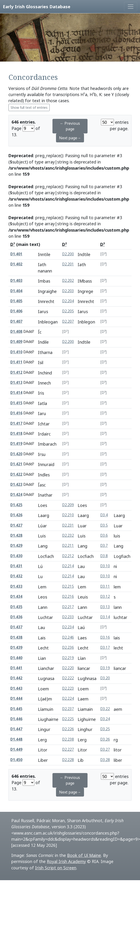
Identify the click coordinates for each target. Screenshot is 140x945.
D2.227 (68, 749)
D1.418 (16, 433)
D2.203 (68, 290)
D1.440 (16, 657)
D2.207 (68, 321)
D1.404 (16, 290)
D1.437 (16, 627)
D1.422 (16, 474)
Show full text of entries (29, 107)
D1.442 (16, 678)
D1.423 (16, 484)
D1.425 (16, 504)
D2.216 (68, 596)
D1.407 (16, 321)
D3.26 (105, 739)
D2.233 (68, 616)
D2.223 (68, 688)
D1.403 (16, 280)
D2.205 (68, 311)
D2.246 (68, 637)
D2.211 (68, 545)
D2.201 (68, 264)
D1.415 (16, 403)
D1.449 (16, 749)
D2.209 (68, 504)
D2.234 (68, 627)
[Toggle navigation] (130, 6)
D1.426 (16, 515)
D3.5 (104, 525)
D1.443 (16, 688)
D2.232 (68, 535)
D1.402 (16, 264)
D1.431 (16, 566)
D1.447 (16, 729)
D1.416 (16, 413)
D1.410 (16, 352)
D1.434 (16, 596)
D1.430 (16, 555)
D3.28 (105, 759)
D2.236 (68, 647)
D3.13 (105, 606)
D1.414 (16, 392)
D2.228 (68, 759)
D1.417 (16, 423)
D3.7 (104, 545)
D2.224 (68, 698)
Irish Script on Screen (55, 868)
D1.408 (16, 331)
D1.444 (16, 698)
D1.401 (16, 254)
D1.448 (16, 739)
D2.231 (68, 525)
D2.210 (68, 515)
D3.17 (105, 647)
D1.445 (16, 708)
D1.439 (16, 647)
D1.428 (16, 535)
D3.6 (104, 535)
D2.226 (68, 729)
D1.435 (16, 606)
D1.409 (16, 341)
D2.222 (68, 678)
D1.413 (16, 382)
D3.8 (104, 555)
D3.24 (105, 718)
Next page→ (70, 137)
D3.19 (105, 667)
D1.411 (16, 362)
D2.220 (68, 667)
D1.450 (16, 759)
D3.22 (105, 708)
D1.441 (16, 667)
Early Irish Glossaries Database (36, 6)
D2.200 (68, 254)
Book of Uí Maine (84, 855)
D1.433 (16, 586)
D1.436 (16, 616)
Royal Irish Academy (66, 861)
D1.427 (16, 525)
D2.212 (68, 555)
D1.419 (16, 443)
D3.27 (105, 749)
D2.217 (68, 606)
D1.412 (16, 372)
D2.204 (68, 301)
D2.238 (68, 739)
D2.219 (68, 657)
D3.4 (104, 515)
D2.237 (68, 708)
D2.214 (68, 566)
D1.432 (16, 576)
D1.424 (16, 494)
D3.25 (105, 729)
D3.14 (105, 616)
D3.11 (105, 586)
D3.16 (105, 637)
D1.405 (16, 301)
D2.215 (68, 586)
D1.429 (16, 545)
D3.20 (105, 678)
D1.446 (16, 718)
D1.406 (16, 311)
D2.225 (68, 718)
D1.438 (16, 637)
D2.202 (68, 280)
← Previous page (70, 126)
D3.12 (105, 596)
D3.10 (105, 566)
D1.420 (16, 453)
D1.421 (16, 464)
